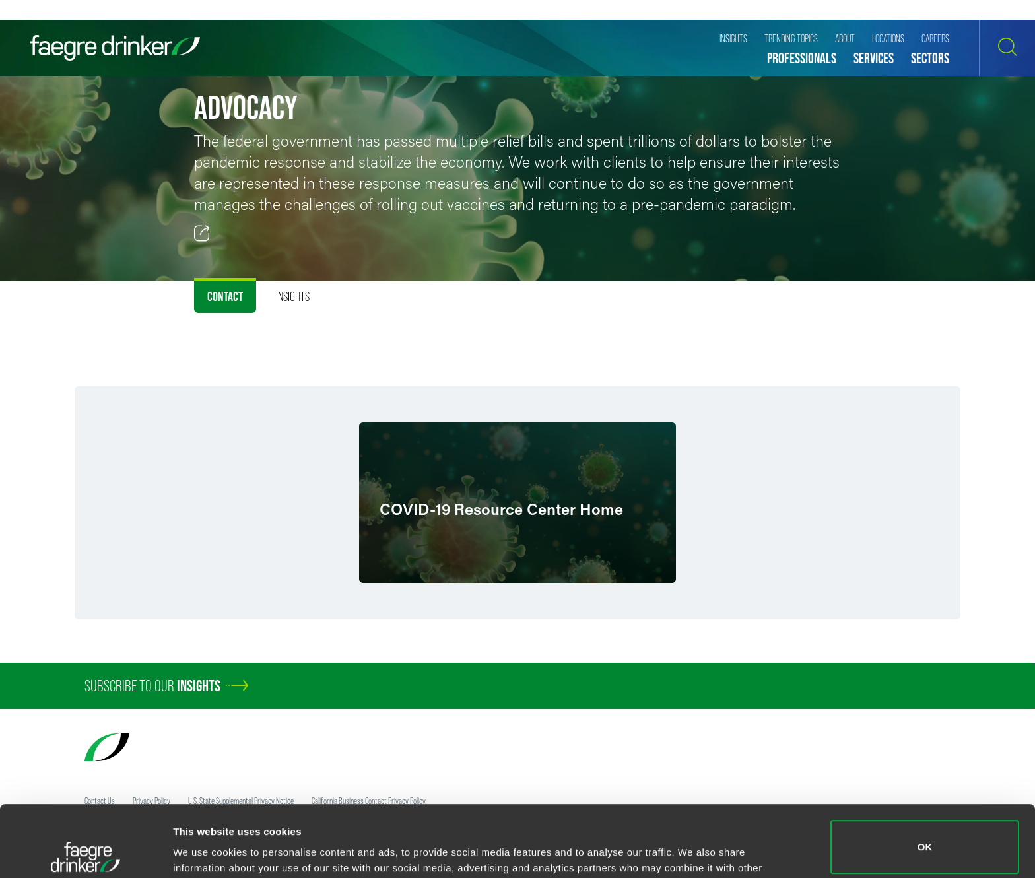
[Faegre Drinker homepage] (115, 48)
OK (925, 776)
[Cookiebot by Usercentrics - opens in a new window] (85, 852)
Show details (203, 849)
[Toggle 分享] (202, 233)
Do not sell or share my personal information (925, 834)
